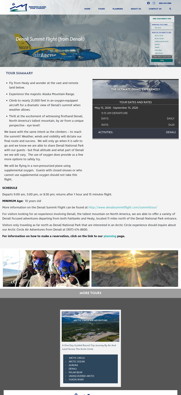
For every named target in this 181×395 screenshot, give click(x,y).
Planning (118, 9)
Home (87, 9)
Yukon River (159, 53)
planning (110, 236)
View (162, 60)
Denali (157, 47)
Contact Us (155, 9)
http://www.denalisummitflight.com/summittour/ (123, 207)
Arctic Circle (159, 35)
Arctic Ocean (159, 38)
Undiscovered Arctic (162, 41)
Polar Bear (158, 50)
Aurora (157, 44)
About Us (136, 9)
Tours (101, 9)
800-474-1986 (165, 3)
